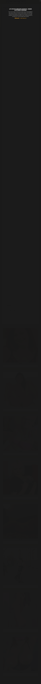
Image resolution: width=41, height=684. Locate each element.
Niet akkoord (23, 18)
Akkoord (17, 18)
